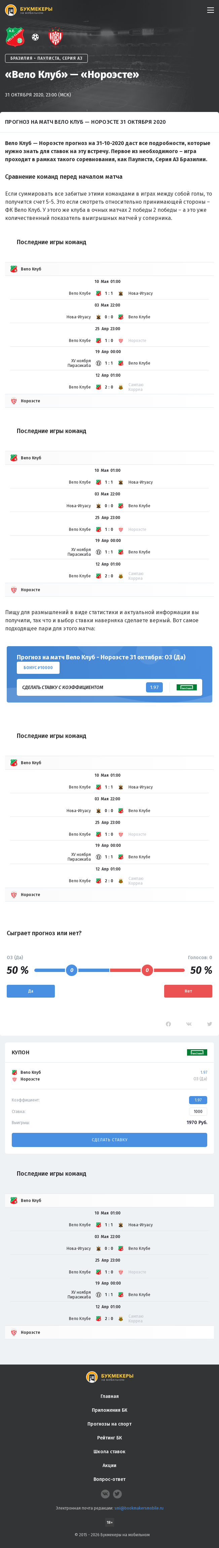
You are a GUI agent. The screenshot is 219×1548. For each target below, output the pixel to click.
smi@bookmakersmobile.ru (138, 1508)
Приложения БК (109, 1410)
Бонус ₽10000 (38, 667)
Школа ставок (109, 1452)
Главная (110, 1396)
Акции (109, 1465)
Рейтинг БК (109, 1438)
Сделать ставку (109, 1140)
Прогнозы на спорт (109, 1424)
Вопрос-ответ (109, 1479)
